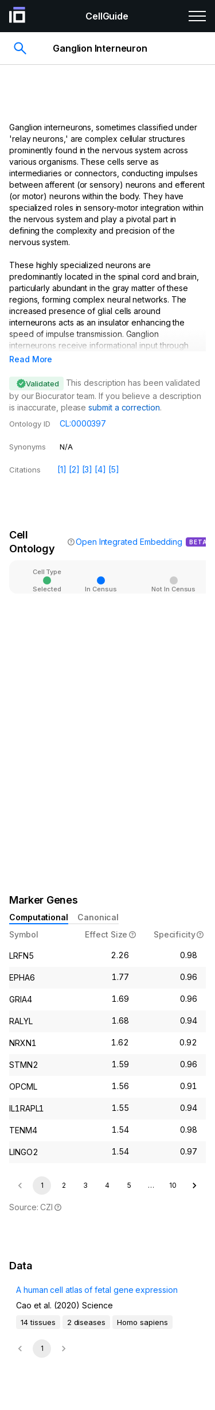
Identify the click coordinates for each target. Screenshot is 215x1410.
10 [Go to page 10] (173, 1185)
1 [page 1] (42, 1185)
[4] (100, 469)
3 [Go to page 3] (85, 1185)
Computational (38, 917)
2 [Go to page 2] (64, 1185)
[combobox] (135, 572)
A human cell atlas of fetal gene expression (97, 1290)
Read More (30, 359)
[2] (74, 469)
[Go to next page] (194, 1185)
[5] (113, 469)
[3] (87, 469)
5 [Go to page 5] (129, 1185)
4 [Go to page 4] (107, 1185)
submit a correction (123, 407)
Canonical (98, 917)
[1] (62, 469)
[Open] (164, 573)
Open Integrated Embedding (129, 542)
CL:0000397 (83, 423)
